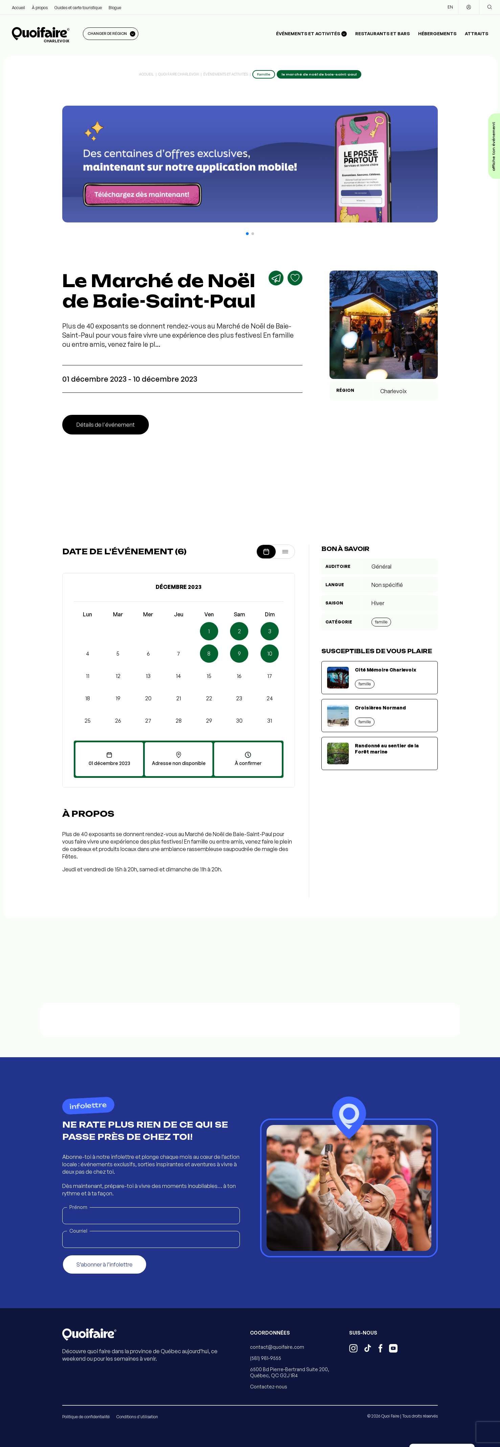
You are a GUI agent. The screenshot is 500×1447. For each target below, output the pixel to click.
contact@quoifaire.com (277, 1347)
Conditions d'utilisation (137, 1416)
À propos (40, 7)
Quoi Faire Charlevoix (178, 74)
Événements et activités (225, 74)
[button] (247, 233)
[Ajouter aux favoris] (295, 278)
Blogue (115, 7)
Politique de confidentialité (86, 1416)
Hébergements (437, 33)
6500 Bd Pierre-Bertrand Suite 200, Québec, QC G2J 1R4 (289, 1372)
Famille (381, 621)
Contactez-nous (268, 1386)
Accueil (18, 7)
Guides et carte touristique (78, 7)
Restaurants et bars (382, 33)
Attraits (476, 33)
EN (450, 6)
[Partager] (276, 278)
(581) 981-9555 (265, 1358)
